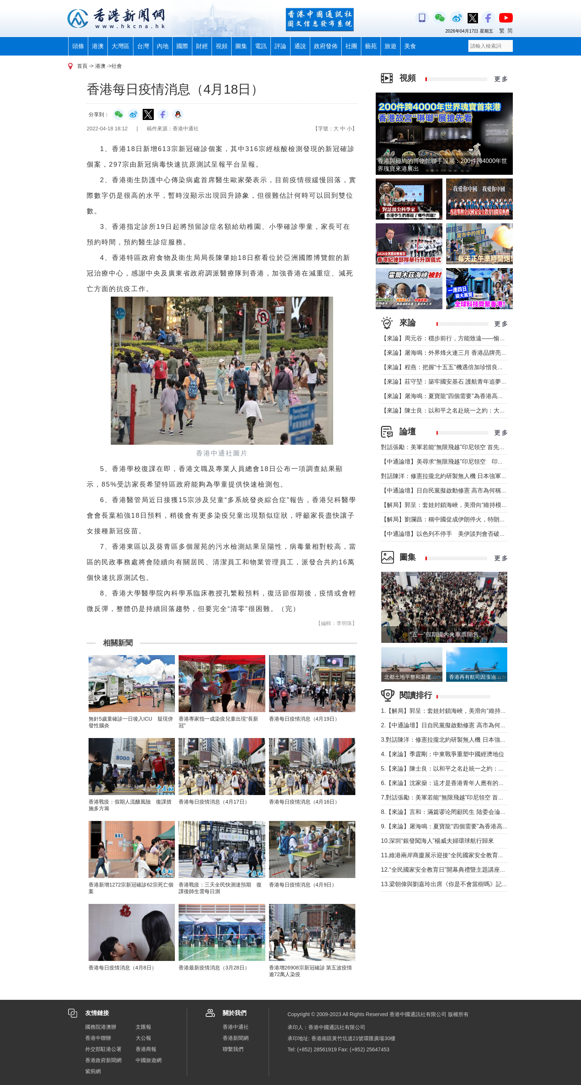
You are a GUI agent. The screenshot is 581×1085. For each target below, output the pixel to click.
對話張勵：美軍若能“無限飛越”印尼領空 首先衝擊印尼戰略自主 (464, 447)
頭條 (78, 46)
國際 (182, 46)
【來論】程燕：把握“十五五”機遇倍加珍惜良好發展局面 (454, 367)
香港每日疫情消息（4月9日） (303, 885)
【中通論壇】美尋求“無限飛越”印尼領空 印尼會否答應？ (457, 461)
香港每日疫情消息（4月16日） (304, 802)
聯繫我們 (233, 1049)
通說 (300, 46)
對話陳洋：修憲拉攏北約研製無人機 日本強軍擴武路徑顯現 (459, 476)
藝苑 (371, 46)
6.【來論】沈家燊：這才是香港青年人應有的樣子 (445, 783)
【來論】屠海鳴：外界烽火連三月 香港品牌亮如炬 (447, 353)
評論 (280, 46)
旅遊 (390, 46)
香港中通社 (236, 1027)
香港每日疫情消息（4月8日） (123, 968)
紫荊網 (93, 1071)
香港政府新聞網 (103, 1060)
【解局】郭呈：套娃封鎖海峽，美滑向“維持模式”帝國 (451, 505)
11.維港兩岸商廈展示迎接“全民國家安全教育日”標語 (449, 855)
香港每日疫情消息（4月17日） (214, 802)
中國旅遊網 (149, 1060)
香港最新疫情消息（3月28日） (214, 968)
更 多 (501, 79)
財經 (202, 46)
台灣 (143, 46)
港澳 (98, 46)
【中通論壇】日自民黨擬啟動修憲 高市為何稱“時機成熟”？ (458, 490)
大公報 (143, 1038)
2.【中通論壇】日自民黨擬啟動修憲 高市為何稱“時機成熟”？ (460, 725)
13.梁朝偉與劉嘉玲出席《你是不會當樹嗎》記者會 (447, 884)
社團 (351, 46)
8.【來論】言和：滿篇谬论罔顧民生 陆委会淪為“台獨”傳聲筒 (460, 812)
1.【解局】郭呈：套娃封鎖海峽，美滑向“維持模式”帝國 (453, 711)
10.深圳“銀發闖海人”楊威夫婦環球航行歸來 (437, 841)
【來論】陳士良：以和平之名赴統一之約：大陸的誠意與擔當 (461, 410)
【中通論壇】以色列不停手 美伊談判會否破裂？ (446, 534)
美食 (410, 46)
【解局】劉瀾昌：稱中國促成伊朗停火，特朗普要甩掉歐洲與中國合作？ (476, 519)
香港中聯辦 (98, 1038)
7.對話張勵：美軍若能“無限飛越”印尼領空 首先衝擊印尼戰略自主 (466, 797)
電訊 (261, 46)
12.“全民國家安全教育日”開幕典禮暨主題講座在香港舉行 (455, 870)
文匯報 (143, 1027)
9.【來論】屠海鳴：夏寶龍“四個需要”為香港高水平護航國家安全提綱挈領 (477, 826)
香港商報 (146, 1049)
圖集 (241, 46)
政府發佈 (326, 46)
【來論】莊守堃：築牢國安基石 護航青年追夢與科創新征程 (459, 381)
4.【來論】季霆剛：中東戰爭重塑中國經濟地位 (442, 754)
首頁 (82, 66)
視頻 (222, 46)
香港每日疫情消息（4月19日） (304, 719)
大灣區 (120, 46)
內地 (163, 46)
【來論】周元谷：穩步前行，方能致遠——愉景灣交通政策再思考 (467, 338)
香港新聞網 (236, 1038)
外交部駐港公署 (103, 1049)
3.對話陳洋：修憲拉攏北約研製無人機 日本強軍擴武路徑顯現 (461, 740)
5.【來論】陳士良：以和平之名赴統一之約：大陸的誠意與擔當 (463, 768)
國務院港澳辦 (100, 1027)
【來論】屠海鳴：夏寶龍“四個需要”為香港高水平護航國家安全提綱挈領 (475, 396)
